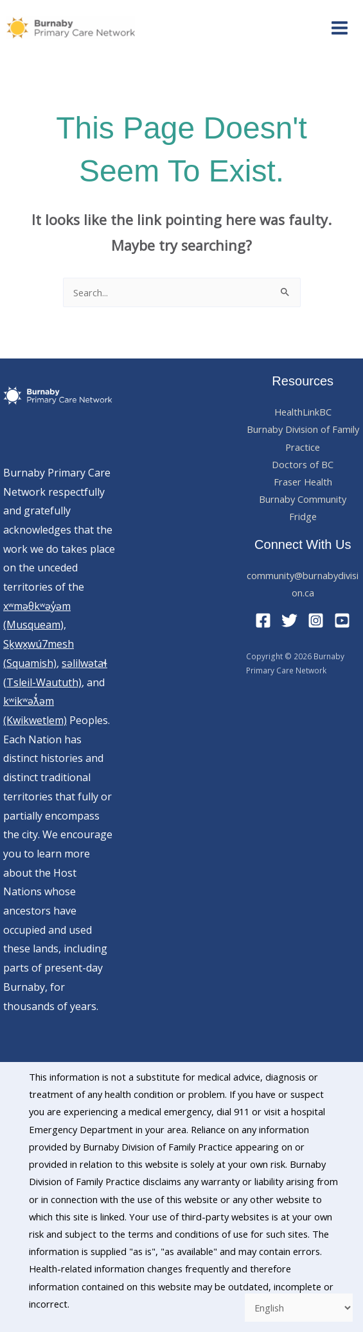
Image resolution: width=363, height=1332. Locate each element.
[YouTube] (342, 620)
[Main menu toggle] (340, 28)
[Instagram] (315, 620)
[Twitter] (289, 620)
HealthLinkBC (303, 411)
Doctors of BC (302, 464)
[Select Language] (298, 1307)
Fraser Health (303, 481)
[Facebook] (263, 620)
